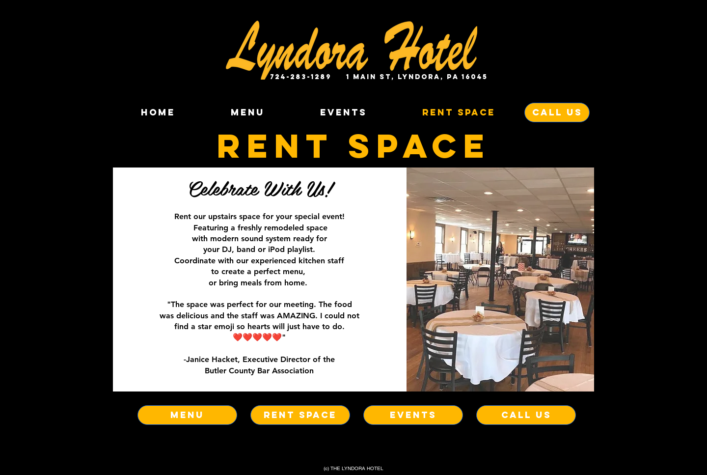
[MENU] (187, 415)
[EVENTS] (413, 415)
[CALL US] (557, 112)
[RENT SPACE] (300, 415)
